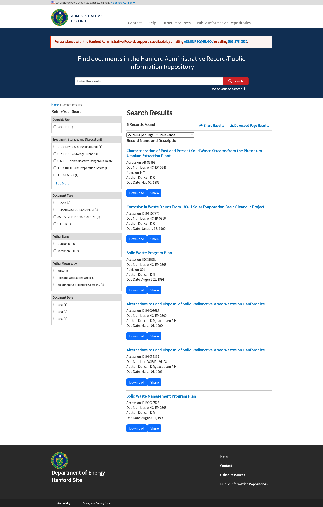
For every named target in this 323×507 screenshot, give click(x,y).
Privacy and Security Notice (97, 503)
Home (55, 105)
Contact (135, 22)
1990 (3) (62, 319)
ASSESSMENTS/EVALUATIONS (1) (78, 217)
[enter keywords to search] (149, 81)
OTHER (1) (64, 224)
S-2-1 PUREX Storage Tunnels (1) (78, 154)
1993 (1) (62, 305)
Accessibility (63, 503)
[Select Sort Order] (176, 135)
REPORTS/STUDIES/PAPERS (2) (77, 210)
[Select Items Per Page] (142, 135)
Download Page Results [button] (249, 125)
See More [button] (62, 183)
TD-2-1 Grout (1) (67, 175)
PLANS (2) (63, 203)
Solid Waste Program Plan (149, 252)
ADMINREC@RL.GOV (198, 41)
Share (154, 193)
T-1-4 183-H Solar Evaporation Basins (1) (82, 168)
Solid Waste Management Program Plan (161, 396)
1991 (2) (62, 312)
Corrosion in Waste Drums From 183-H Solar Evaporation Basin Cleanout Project (195, 206)
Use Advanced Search (228, 89)
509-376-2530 (237, 41)
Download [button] (136, 193)
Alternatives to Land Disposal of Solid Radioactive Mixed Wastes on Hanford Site (195, 303)
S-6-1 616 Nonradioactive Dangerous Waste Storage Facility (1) (87, 161)
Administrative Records (87, 18)
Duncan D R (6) (66, 244)
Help (152, 22)
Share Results (211, 125)
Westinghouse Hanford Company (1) (80, 285)
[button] (117, 112)
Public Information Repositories (224, 22)
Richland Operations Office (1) (76, 278)
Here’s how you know (123, 2)
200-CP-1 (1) (65, 127)
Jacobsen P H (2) (68, 251)
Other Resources (176, 22)
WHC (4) (62, 271)
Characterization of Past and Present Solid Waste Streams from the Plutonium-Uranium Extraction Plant (194, 153)
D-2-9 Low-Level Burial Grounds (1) (79, 147)
